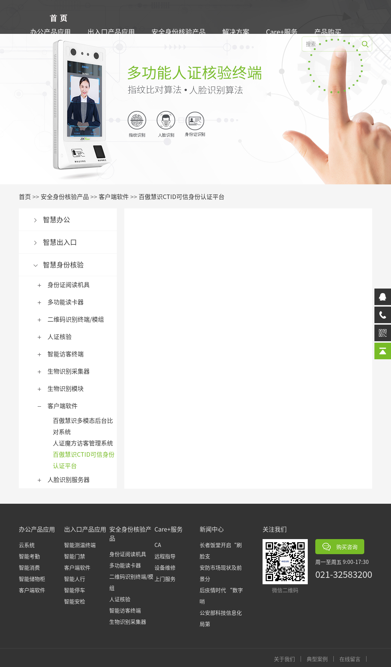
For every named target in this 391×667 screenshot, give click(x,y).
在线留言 (351, 659)
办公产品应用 (52, 31)
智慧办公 (58, 219)
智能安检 (74, 601)
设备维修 (165, 567)
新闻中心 (212, 528)
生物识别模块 (67, 388)
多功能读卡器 (67, 301)
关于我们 (286, 659)
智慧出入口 (62, 242)
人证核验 (61, 336)
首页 (27, 196)
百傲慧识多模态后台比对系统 (85, 426)
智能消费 (29, 567)
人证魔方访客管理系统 (85, 442)
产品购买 (329, 31)
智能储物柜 (32, 578)
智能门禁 (74, 556)
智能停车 (74, 590)
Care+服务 (283, 31)
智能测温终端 (80, 544)
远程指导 (165, 556)
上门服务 (165, 578)
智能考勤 (29, 556)
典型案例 (319, 659)
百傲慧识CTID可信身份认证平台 (183, 196)
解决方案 (237, 31)
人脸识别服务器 (70, 479)
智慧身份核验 (65, 264)
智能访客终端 (67, 353)
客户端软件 (116, 196)
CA (157, 544)
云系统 (27, 544)
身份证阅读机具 (70, 284)
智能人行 (74, 578)
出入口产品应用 (113, 31)
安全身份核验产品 (180, 31)
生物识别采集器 (70, 370)
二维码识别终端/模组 (77, 319)
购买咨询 (339, 547)
